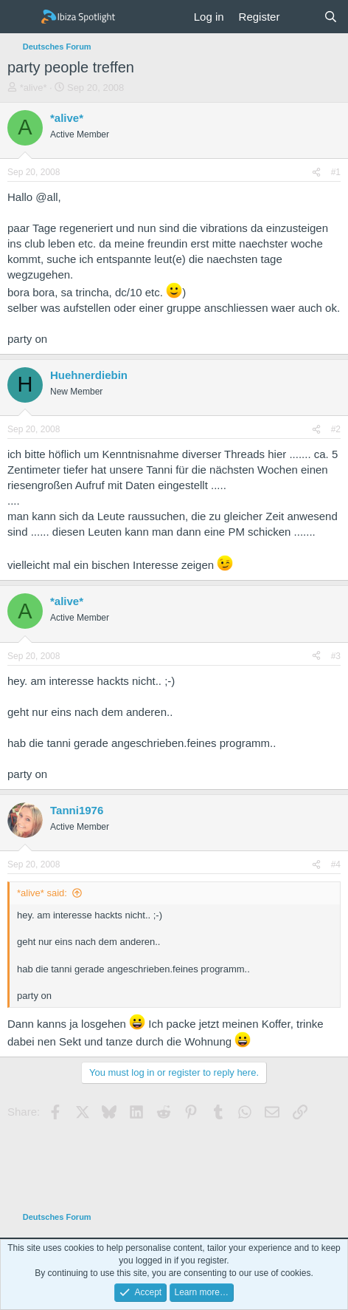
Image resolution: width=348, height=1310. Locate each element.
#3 (336, 656)
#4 (336, 864)
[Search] (330, 16)
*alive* (33, 87)
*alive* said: (42, 892)
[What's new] (301, 16)
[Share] (316, 172)
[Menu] (20, 17)
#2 (336, 429)
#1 (336, 172)
